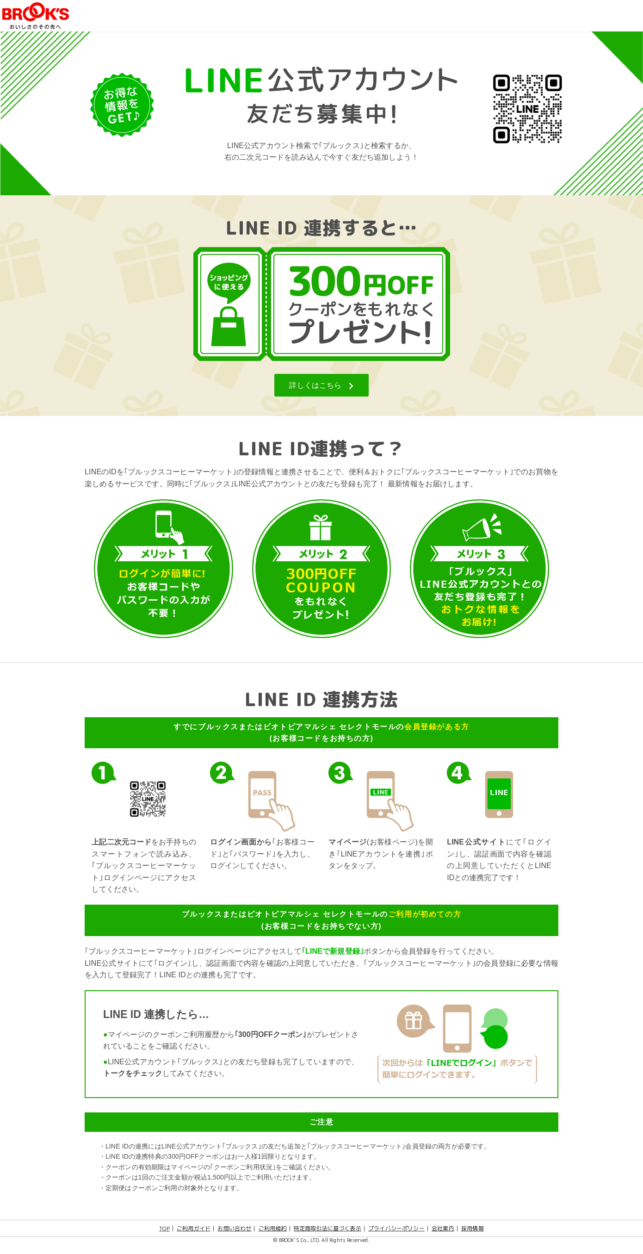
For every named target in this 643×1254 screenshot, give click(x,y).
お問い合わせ (234, 1228)
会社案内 (443, 1228)
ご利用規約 (273, 1228)
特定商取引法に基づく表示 (327, 1228)
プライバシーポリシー (396, 1228)
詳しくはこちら (321, 385)
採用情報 (472, 1228)
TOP (164, 1228)
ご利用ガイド (193, 1228)
